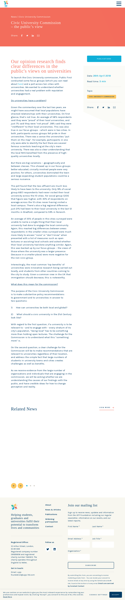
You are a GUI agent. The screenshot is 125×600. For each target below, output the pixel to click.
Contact (49, 526)
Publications (51, 514)
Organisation (74, 551)
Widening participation (51, 520)
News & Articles (53, 509)
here (20, 84)
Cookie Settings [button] (98, 595)
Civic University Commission (101, 97)
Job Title (97, 539)
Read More (7, 597)
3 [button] (34, 485)
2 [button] (30, 485)
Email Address (75, 539)
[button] (13, 486)
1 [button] (26, 485)
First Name (74, 526)
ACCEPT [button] (116, 595)
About (48, 505)
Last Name (97, 526)
